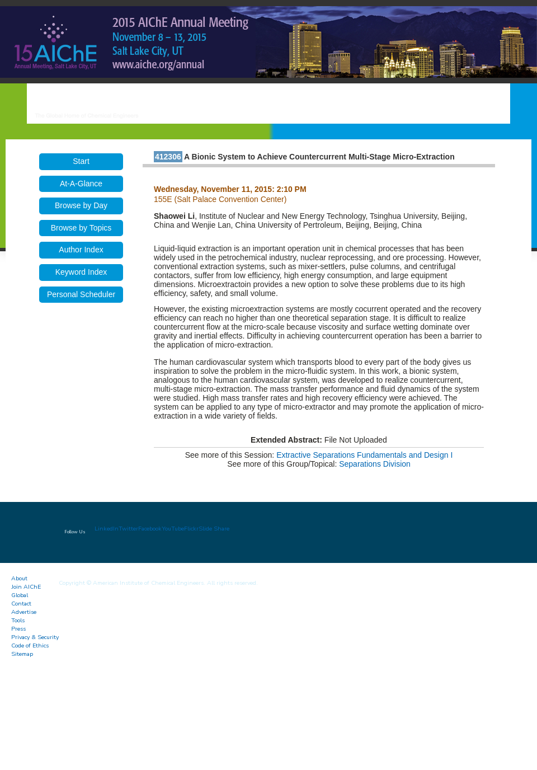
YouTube (173, 528)
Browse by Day (81, 205)
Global (19, 595)
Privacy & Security (35, 637)
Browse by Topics (81, 227)
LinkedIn (107, 528)
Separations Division (375, 463)
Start (81, 161)
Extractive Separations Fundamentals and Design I (364, 454)
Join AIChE (26, 587)
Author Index (81, 249)
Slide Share (214, 528)
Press (18, 629)
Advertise (23, 612)
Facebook (150, 528)
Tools (18, 620)
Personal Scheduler (81, 294)
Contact (21, 603)
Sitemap (22, 654)
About (19, 578)
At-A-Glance (81, 183)
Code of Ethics (30, 645)
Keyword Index (81, 271)
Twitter (128, 528)
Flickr (191, 528)
